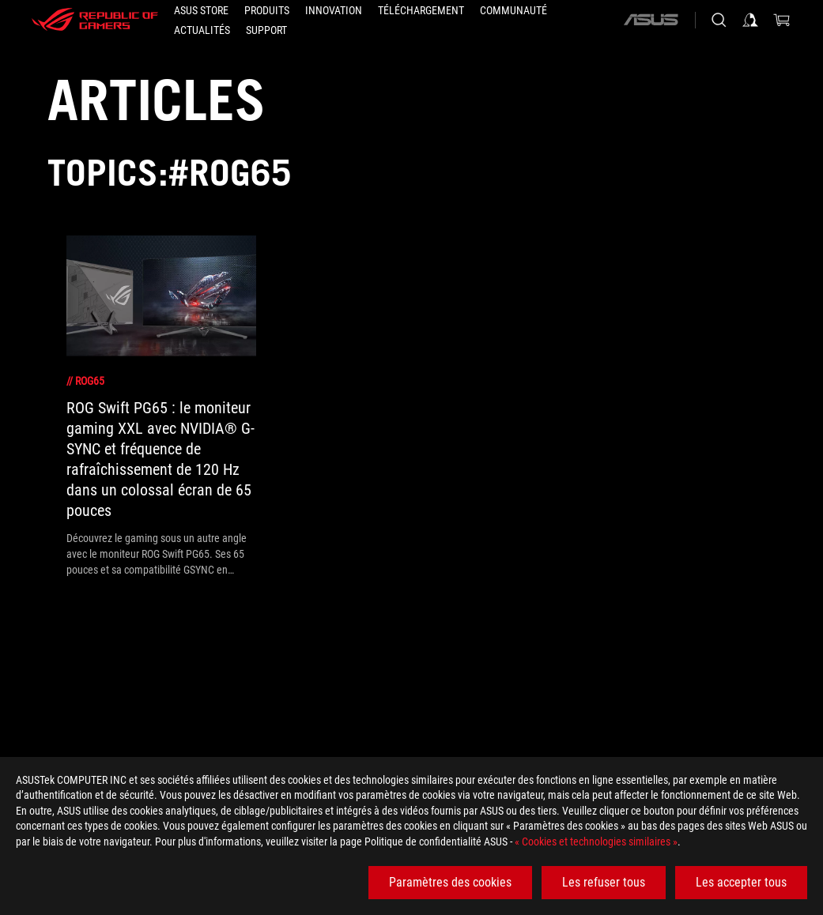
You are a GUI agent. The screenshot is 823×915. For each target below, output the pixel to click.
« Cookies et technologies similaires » (596, 841)
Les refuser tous (603, 882)
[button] (266, 10)
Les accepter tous (741, 882)
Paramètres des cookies (450, 882)
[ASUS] (650, 19)
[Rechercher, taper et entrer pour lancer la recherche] (718, 19)
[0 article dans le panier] (781, 20)
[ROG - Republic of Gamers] (95, 20)
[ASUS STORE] (201, 10)
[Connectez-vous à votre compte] (750, 20)
